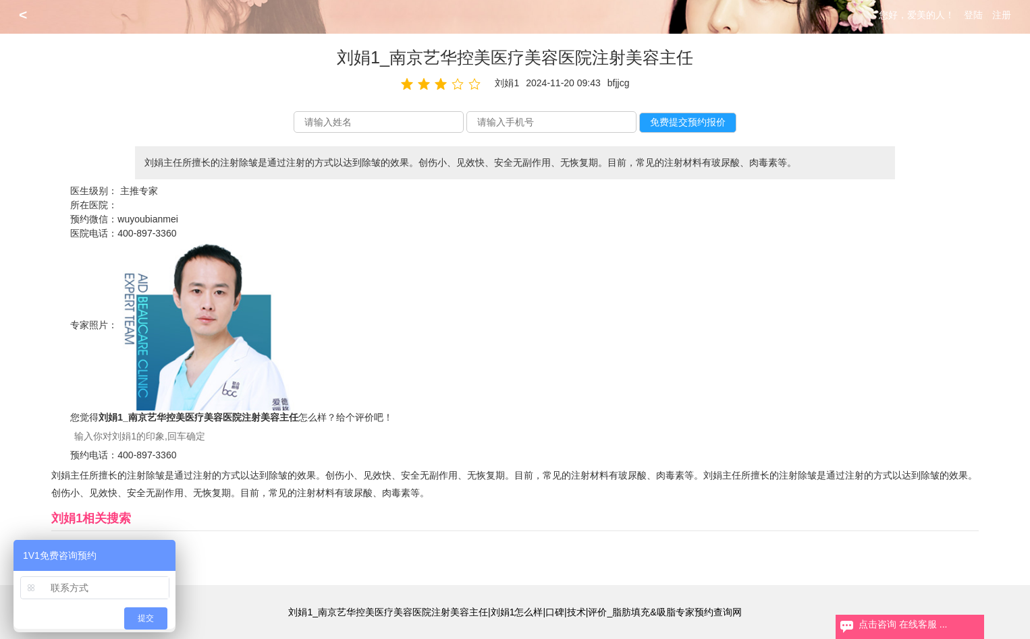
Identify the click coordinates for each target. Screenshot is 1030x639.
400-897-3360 (146, 233)
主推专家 (139, 190)
